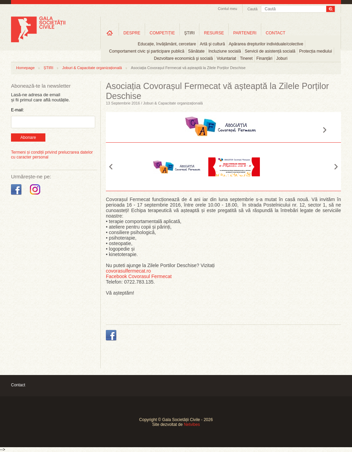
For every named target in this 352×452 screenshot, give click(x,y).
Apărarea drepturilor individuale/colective (266, 44)
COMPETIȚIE (162, 33)
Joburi (282, 58)
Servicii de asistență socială (270, 51)
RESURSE (214, 33)
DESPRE (131, 33)
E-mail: (17, 110)
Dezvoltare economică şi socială (183, 58)
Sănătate (196, 51)
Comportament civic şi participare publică (146, 51)
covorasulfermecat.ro (128, 271)
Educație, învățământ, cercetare (167, 44)
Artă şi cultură (212, 44)
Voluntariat (226, 58)
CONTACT (275, 33)
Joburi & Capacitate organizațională (92, 68)
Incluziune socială (224, 51)
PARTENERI (244, 33)
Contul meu (227, 9)
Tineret (246, 58)
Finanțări (264, 58)
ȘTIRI (48, 68)
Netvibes (192, 424)
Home (110, 32)
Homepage (25, 68)
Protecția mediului (315, 51)
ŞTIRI (189, 33)
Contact (18, 385)
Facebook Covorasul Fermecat (139, 276)
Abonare (28, 137)
